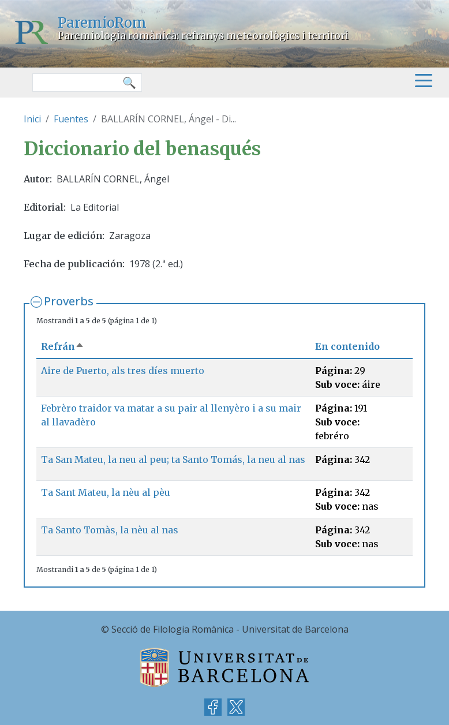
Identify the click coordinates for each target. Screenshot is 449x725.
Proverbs (68, 301)
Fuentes (71, 119)
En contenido (347, 346)
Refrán (62, 346)
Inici (32, 119)
